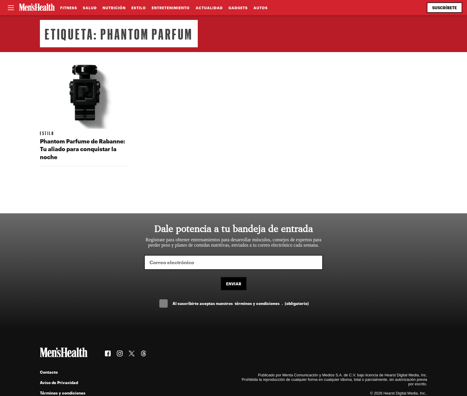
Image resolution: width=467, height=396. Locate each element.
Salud (90, 8)
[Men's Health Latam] (37, 8)
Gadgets (238, 8)
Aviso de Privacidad (59, 382)
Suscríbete (444, 7)
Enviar (233, 283)
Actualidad (209, 8)
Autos (260, 8)
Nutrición (114, 8)
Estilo (138, 8)
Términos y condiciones (62, 393)
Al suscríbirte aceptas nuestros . (240, 303)
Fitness (68, 8)
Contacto (49, 372)
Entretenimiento (171, 8)
